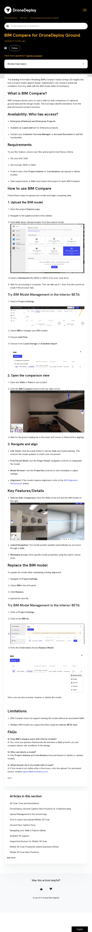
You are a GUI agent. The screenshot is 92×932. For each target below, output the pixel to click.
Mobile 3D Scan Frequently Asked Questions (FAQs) (34, 846)
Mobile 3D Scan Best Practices (24, 852)
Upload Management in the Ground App (28, 814)
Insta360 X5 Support (19, 835)
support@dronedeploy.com (35, 771)
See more (11, 857)
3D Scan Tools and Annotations (24, 803)
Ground (23, 17)
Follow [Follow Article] (15, 48)
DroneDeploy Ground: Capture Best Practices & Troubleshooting (40, 808)
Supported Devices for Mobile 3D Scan (28, 841)
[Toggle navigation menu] (85, 10)
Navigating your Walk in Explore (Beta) (28, 830)
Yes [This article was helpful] (41, 889)
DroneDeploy (10, 17)
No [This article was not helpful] (51, 889)
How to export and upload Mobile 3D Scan (30, 819)
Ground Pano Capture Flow (22, 825)
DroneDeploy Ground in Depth (44, 17)
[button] (46, 64)
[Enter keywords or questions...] (46, 26)
